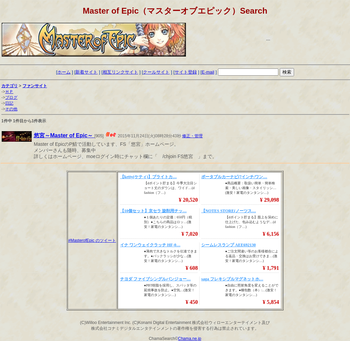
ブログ (11, 97)
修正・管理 (192, 136)
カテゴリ (9, 85)
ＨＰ (9, 91)
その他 (11, 109)
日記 (9, 103)
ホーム (64, 72)
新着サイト (86, 72)
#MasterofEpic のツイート (92, 240)
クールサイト (156, 72)
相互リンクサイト (120, 72)
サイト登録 (186, 72)
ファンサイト (35, 85)
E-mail (208, 72)
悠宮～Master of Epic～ (64, 135)
